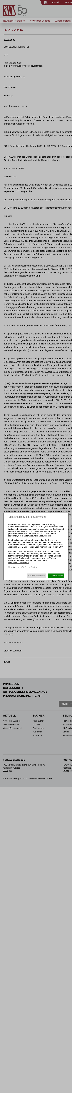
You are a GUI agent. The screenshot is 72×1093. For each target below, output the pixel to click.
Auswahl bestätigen (36, 576)
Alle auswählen (56, 576)
